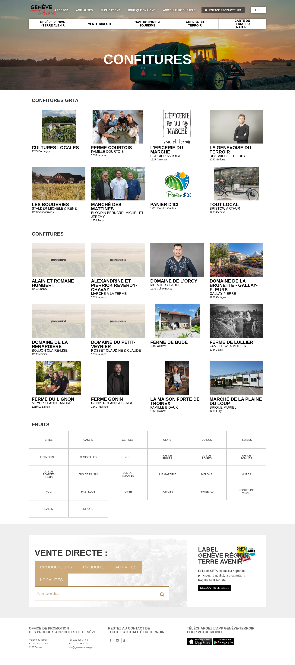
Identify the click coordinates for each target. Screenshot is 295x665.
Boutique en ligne (141, 10)
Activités (126, 567)
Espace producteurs (223, 10)
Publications (110, 10)
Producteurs (56, 567)
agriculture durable (179, 10)
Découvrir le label (214, 587)
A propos (61, 10)
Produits (93, 567)
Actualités (84, 10)
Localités (51, 579)
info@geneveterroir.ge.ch (81, 647)
